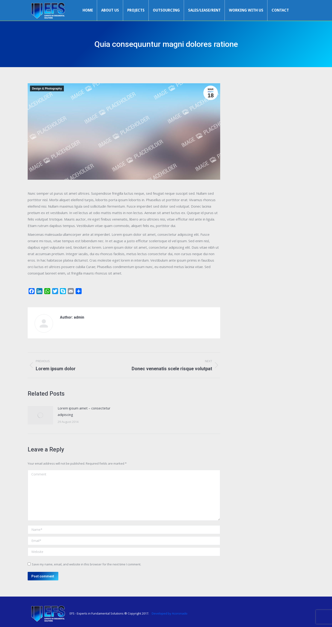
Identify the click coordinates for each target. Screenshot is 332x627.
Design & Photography (47, 88)
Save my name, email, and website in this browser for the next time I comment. (86, 564)
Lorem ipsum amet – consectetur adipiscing (84, 411)
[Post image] (40, 415)
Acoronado (179, 613)
